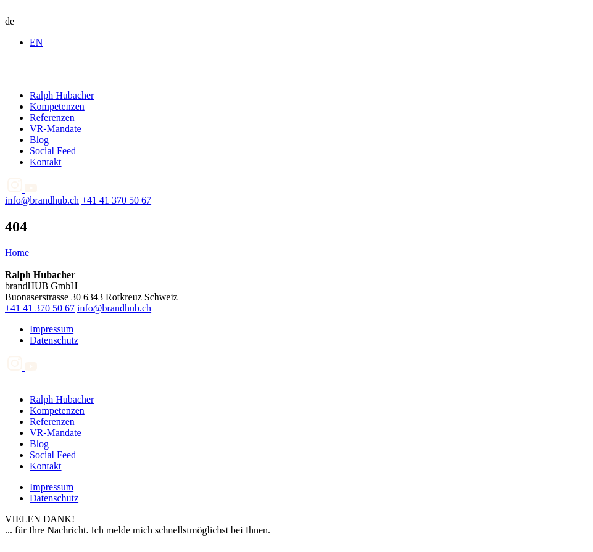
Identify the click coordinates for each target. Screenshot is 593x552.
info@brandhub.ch (42, 200)
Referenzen (52, 117)
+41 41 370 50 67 (116, 200)
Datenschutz (54, 340)
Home (17, 252)
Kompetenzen (57, 106)
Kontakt (46, 162)
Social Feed (53, 151)
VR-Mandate (55, 128)
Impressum (51, 329)
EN (36, 42)
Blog (39, 139)
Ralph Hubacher (62, 95)
